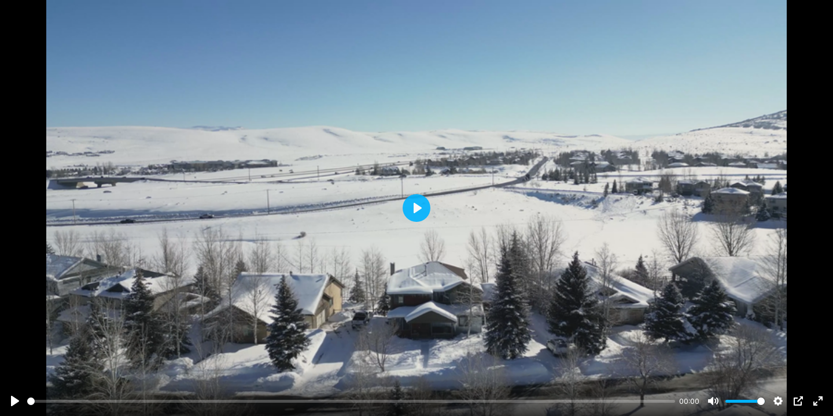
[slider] (351, 401)
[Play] (15, 401)
